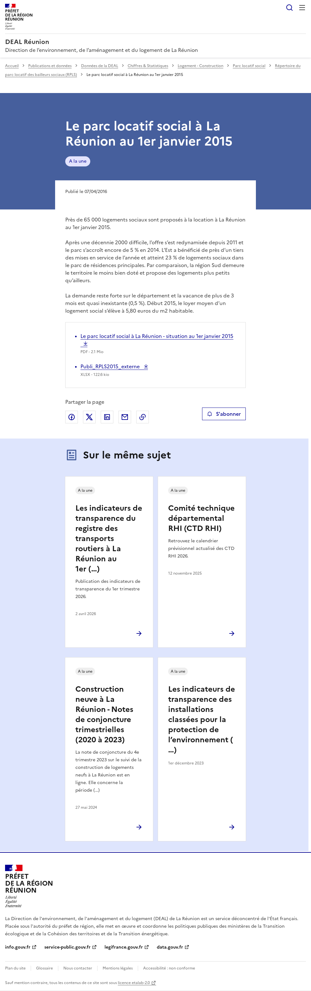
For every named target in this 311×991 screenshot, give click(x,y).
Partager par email (124, 417)
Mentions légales (118, 968)
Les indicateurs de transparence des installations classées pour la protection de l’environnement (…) (201, 719)
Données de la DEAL (99, 66)
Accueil (12, 66)
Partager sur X (89, 417)
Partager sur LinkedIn (107, 417)
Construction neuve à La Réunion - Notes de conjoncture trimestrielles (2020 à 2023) (104, 714)
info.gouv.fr (17, 947)
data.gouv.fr (170, 947)
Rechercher (289, 7)
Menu (302, 7)
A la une (77, 161)
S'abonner (223, 414)
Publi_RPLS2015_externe (110, 366)
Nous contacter (77, 968)
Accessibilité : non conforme (169, 968)
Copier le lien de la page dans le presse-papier (142, 417)
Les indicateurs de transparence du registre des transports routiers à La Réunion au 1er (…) (108, 538)
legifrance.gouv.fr (124, 947)
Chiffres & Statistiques (148, 66)
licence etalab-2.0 (134, 983)
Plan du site (15, 968)
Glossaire (44, 968)
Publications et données (50, 66)
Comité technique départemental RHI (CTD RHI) (201, 518)
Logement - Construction (200, 66)
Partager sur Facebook (71, 417)
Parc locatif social (249, 66)
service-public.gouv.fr (67, 947)
